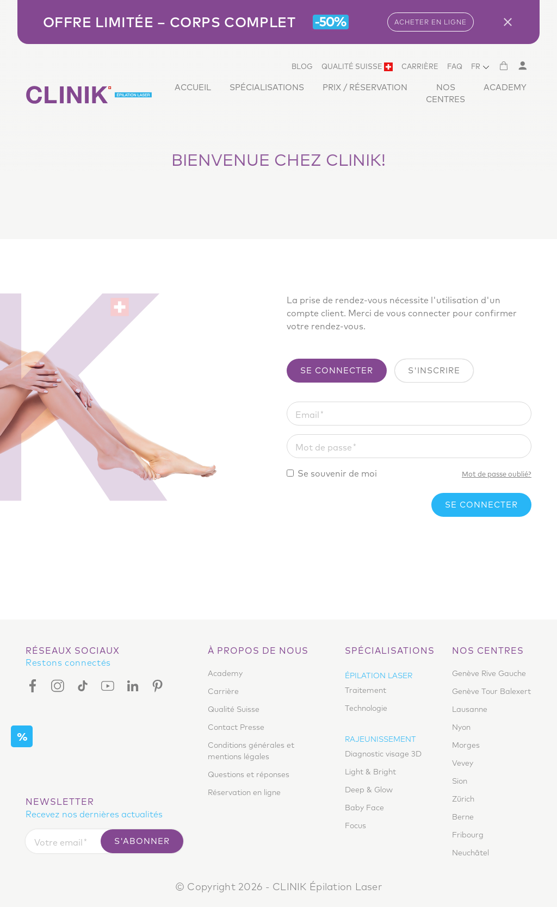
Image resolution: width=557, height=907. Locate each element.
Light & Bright (370, 772)
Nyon (461, 727)
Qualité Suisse (357, 66)
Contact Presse (236, 727)
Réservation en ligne (244, 792)
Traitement (365, 690)
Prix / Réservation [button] (365, 87)
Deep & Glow (369, 790)
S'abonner (142, 841)
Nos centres (445, 93)
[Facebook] (35, 685)
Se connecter (336, 370)
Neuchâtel (470, 853)
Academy (505, 87)
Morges (466, 745)
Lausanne (469, 709)
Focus (355, 825)
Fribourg (468, 835)
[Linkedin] (132, 685)
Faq (454, 66)
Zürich (463, 799)
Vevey (462, 763)
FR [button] (475, 66)
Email (307, 414)
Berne (463, 817)
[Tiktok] (82, 685)
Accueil (193, 87)
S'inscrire (434, 370)
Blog (302, 66)
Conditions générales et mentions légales (251, 750)
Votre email (58, 842)
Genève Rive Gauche (489, 673)
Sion (459, 781)
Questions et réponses (248, 774)
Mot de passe (323, 447)
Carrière (419, 66)
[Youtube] (107, 685)
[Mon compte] (521, 65)
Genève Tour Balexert (491, 691)
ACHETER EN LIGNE (430, 22)
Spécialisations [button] (267, 87)
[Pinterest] (157, 685)
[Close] (512, 22)
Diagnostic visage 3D (383, 754)
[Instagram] (57, 685)
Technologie (366, 708)
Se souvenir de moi (337, 473)
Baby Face (364, 807)
